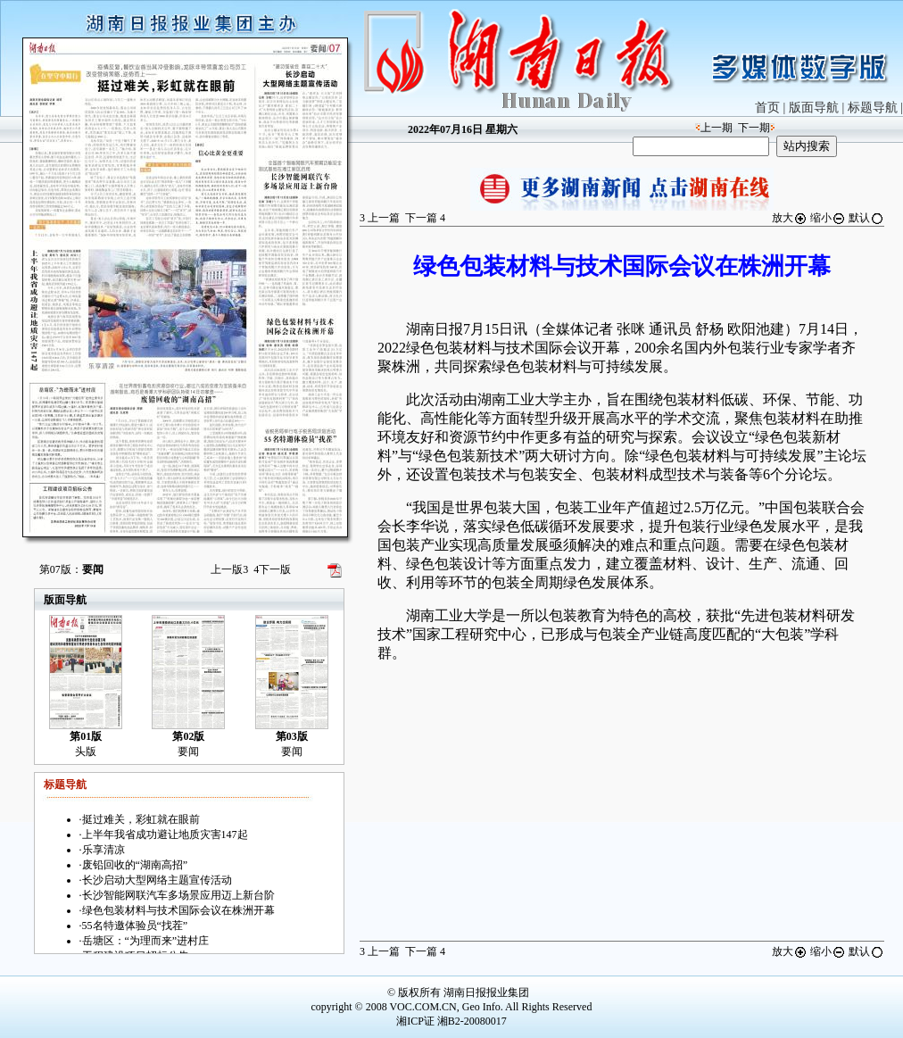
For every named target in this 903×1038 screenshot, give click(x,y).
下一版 (272, 569)
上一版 (229, 569)
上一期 (716, 127)
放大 (790, 218)
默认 (866, 218)
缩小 (828, 218)
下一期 (754, 127)
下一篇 (425, 218)
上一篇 (380, 218)
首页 (767, 107)
